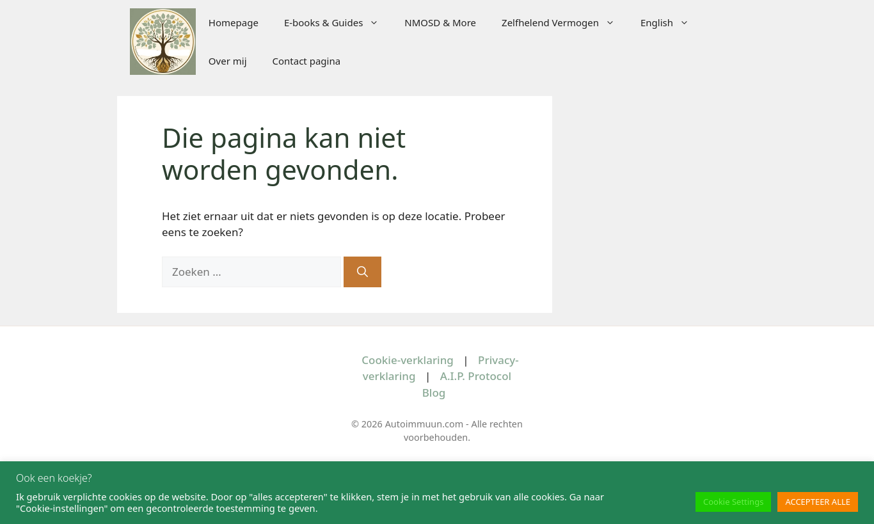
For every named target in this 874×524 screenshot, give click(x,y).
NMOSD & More (440, 22)
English (671, 22)
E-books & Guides (338, 22)
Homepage (233, 22)
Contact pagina (307, 60)
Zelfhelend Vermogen (565, 22)
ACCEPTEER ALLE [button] (817, 501)
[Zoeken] (362, 272)
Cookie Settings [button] (733, 501)
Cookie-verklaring (408, 360)
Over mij (228, 60)
